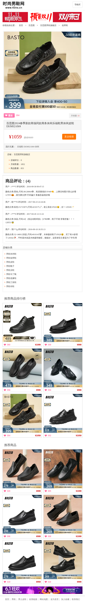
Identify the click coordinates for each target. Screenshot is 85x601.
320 (8, 491)
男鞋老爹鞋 (11, 278)
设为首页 (55, 599)
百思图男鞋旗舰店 (48, 25)
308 (49, 536)
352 (49, 435)
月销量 (75, 116)
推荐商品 (10, 445)
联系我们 (76, 599)
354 (49, 390)
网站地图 (44, 599)
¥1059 (38, 435)
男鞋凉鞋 (10, 270)
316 (49, 582)
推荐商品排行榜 (15, 298)
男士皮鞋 (22, 599)
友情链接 (33, 599)
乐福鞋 (20, 146)
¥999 (79, 345)
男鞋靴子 (10, 266)
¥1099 (38, 345)
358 (8, 390)
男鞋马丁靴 (11, 274)
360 (8, 345)
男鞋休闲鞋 (11, 254)
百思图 (32, 25)
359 (49, 345)
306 (8, 536)
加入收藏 (65, 599)
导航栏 (78, 4)
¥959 (38, 582)
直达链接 (69, 136)
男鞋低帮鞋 (11, 258)
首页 (21, 25)
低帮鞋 (65, 25)
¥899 (38, 491)
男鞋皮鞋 (10, 262)
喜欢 (10, 115)
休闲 (37, 146)
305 (49, 491)
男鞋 (14, 599)
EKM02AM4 (29, 146)
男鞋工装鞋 (11, 282)
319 (8, 582)
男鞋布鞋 (10, 286)
